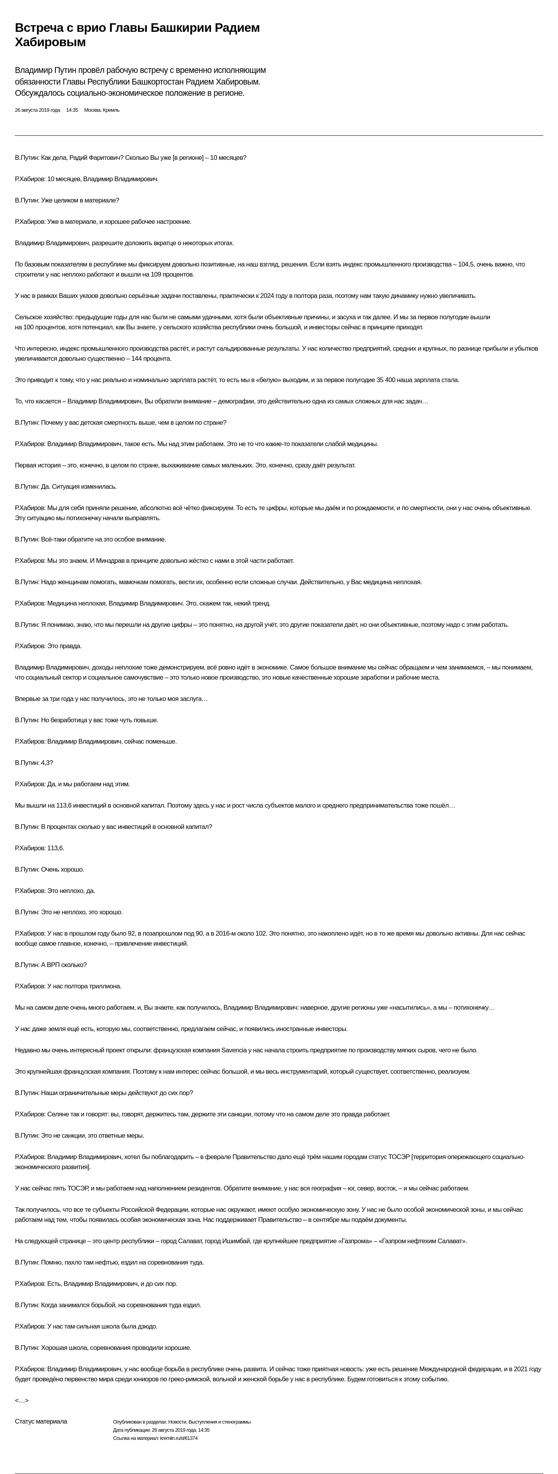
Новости (177, 1422)
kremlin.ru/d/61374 (179, 1438)
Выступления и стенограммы (219, 1422)
